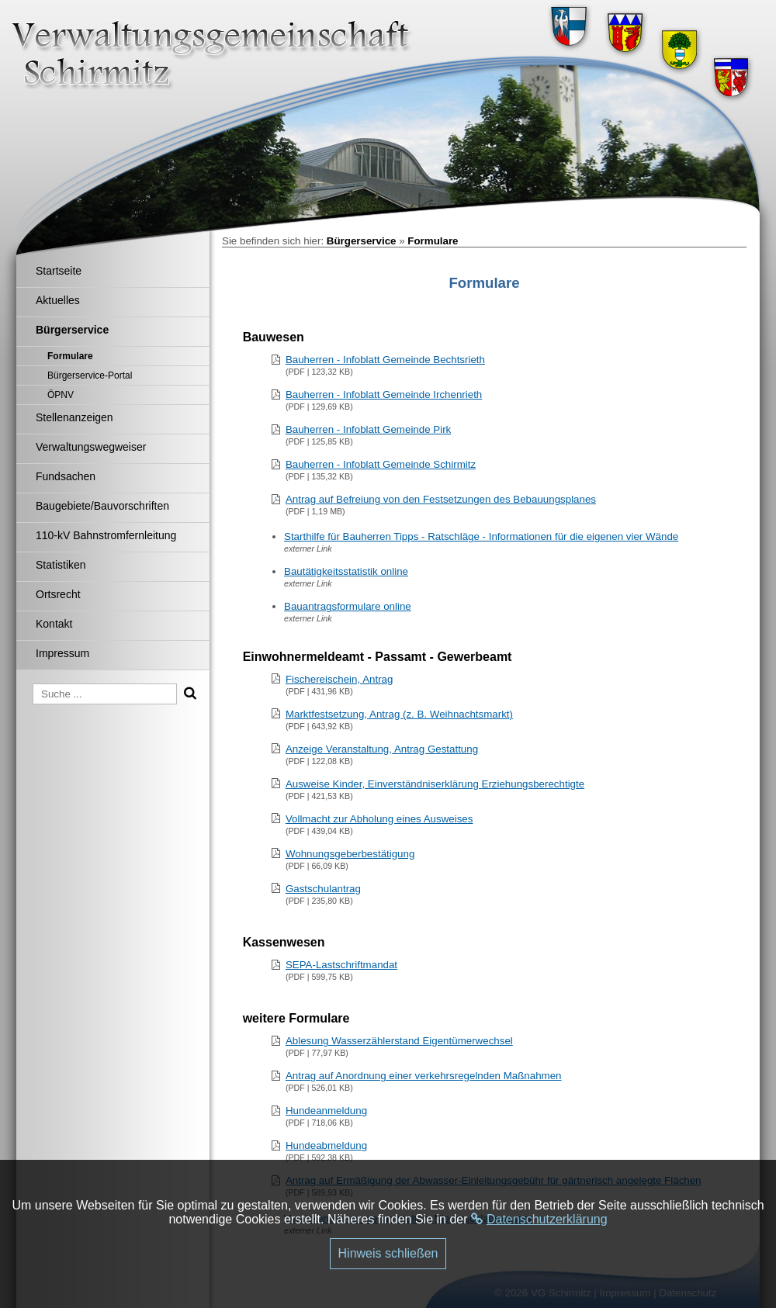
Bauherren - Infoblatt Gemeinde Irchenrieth (384, 394)
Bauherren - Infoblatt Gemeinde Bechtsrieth (385, 359)
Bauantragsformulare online (347, 606)
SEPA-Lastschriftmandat (341, 965)
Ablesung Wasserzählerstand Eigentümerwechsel (399, 1041)
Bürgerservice (362, 241)
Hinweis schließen (388, 1253)
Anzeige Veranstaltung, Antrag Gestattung (382, 749)
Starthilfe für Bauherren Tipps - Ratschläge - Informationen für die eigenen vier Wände (481, 536)
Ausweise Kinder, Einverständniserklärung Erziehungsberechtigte (435, 784)
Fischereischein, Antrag (339, 679)
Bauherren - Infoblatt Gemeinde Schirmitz (381, 464)
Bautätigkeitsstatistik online (346, 571)
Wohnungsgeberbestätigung (350, 854)
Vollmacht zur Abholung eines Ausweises (379, 819)
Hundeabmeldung (326, 1145)
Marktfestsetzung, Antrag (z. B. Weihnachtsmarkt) (399, 714)
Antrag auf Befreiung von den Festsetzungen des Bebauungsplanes (441, 499)
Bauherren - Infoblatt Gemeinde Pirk (368, 429)
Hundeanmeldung (326, 1110)
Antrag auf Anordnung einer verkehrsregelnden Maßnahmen (424, 1075)
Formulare (432, 241)
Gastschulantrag (323, 888)
